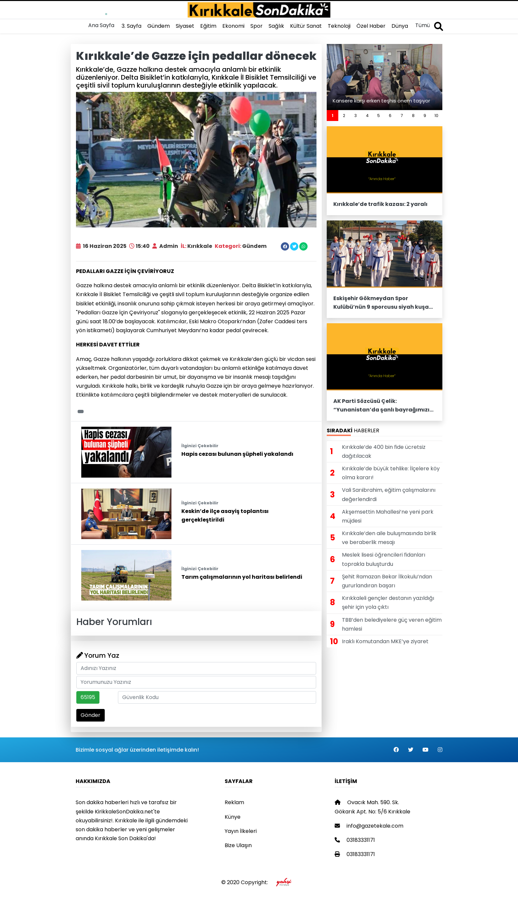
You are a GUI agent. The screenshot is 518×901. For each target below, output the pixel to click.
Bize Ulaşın (238, 845)
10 (436, 115)
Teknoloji (339, 26)
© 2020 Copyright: (259, 882)
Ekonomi (233, 26)
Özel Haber (371, 26)
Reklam (234, 802)
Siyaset (185, 26)
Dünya (399, 26)
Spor (256, 26)
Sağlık (276, 26)
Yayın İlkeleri (241, 831)
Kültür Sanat (306, 26)
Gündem (158, 26)
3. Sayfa (131, 26)
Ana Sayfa (101, 25)
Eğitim (208, 26)
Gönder (90, 715)
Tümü (422, 25)
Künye (232, 817)
